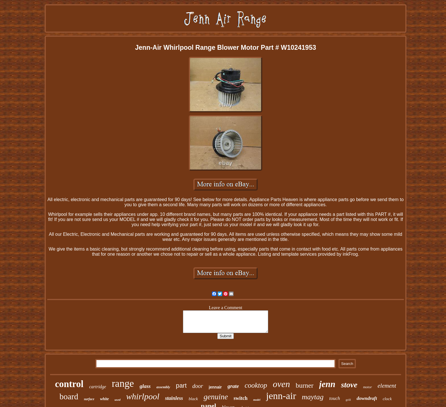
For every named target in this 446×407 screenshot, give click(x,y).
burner (304, 385)
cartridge (97, 386)
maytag (313, 397)
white (104, 399)
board (68, 396)
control (69, 384)
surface (89, 399)
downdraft (367, 398)
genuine (216, 396)
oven (281, 384)
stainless (174, 398)
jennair (215, 387)
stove (349, 384)
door (197, 386)
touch (334, 398)
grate (233, 386)
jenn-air (281, 396)
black (193, 398)
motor (367, 387)
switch (240, 398)
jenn (327, 384)
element (387, 385)
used (118, 399)
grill (348, 399)
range (123, 383)
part (181, 385)
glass (145, 386)
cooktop (256, 385)
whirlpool (143, 396)
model (256, 399)
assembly (163, 387)
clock (387, 398)
